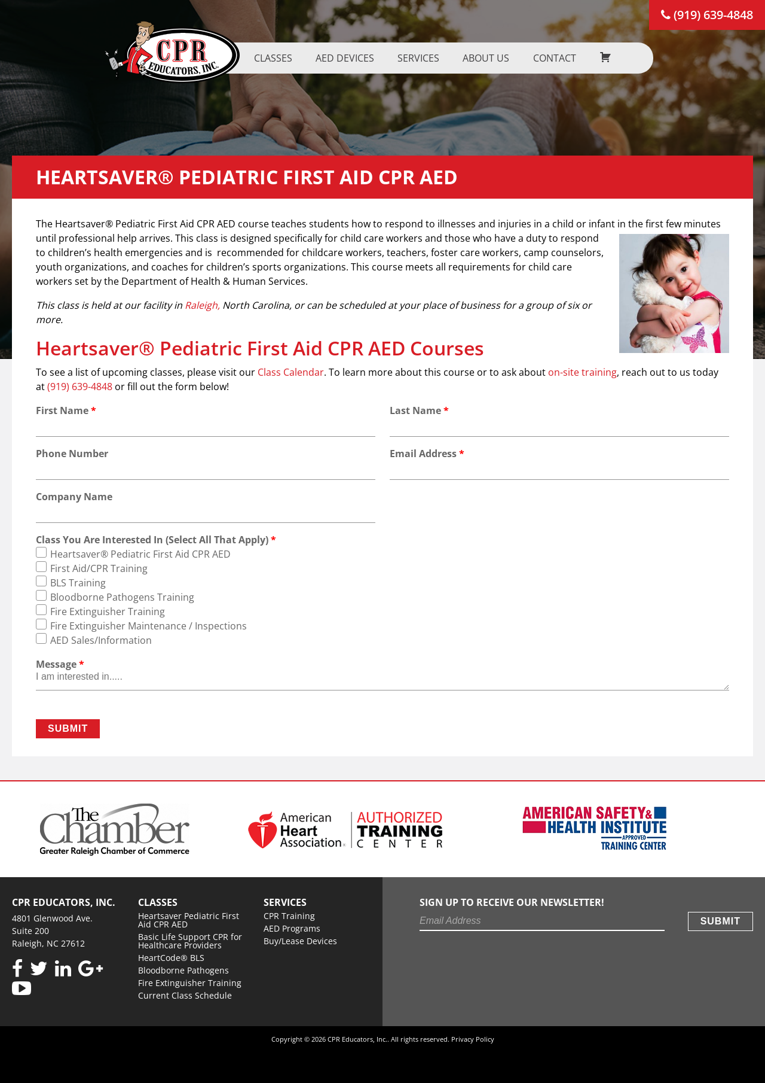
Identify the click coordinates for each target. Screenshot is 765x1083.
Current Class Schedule (185, 995)
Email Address (427, 453)
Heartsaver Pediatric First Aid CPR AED (188, 920)
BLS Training (78, 582)
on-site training (582, 372)
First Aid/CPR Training (99, 568)
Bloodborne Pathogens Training (122, 597)
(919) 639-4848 (707, 15)
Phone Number (72, 453)
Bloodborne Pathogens (183, 970)
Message (60, 664)
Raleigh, (202, 305)
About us (479, 58)
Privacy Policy (472, 1039)
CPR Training (289, 915)
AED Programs (292, 928)
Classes (266, 58)
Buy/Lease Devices (300, 941)
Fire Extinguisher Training (107, 611)
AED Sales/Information (101, 640)
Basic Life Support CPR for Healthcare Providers (190, 941)
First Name (66, 410)
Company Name (74, 496)
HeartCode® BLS (171, 957)
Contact (547, 58)
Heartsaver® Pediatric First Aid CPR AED (140, 554)
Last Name (419, 410)
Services (412, 58)
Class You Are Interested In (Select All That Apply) (156, 539)
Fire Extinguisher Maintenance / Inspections (148, 625)
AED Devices (338, 58)
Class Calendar (291, 372)
